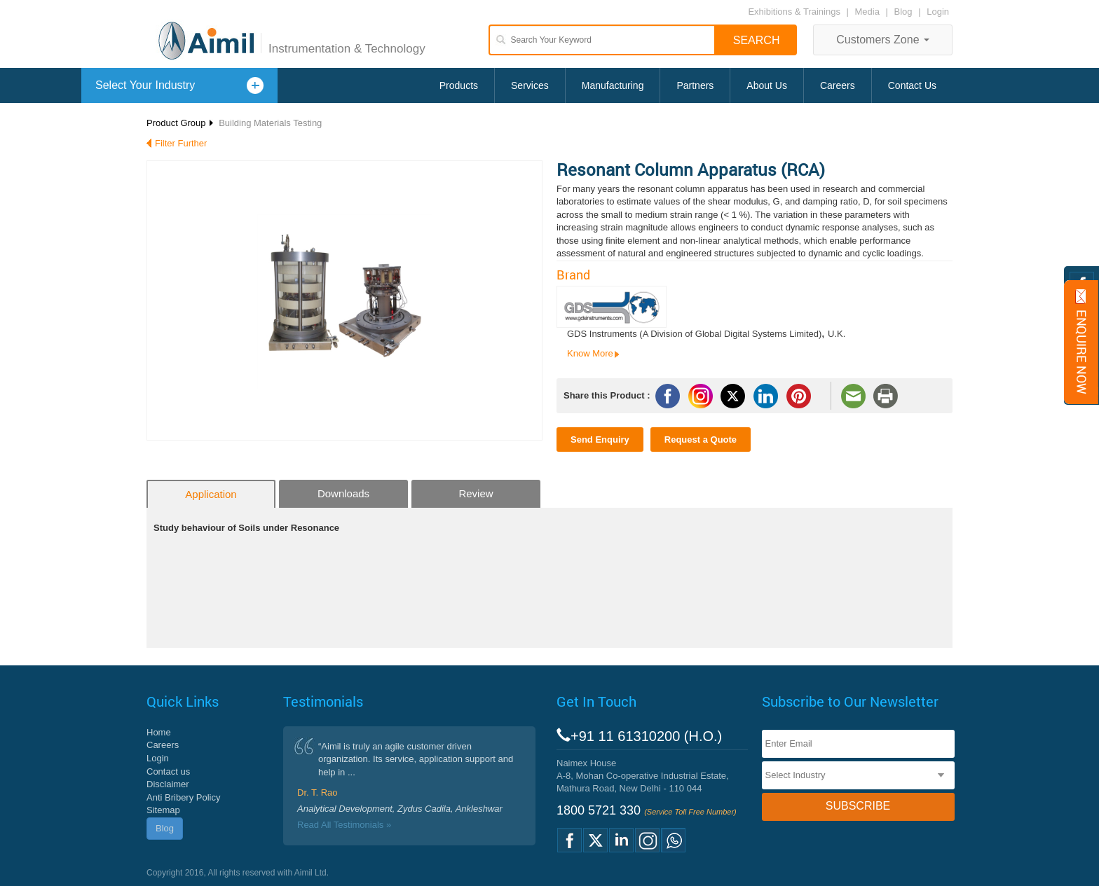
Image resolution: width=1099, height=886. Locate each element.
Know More (590, 353)
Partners (695, 85)
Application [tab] (210, 494)
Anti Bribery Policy (183, 797)
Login (938, 11)
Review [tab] (475, 493)
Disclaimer (167, 784)
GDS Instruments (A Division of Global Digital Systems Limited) (694, 333)
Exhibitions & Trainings (794, 11)
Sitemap (163, 810)
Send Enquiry (600, 439)
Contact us (168, 771)
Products (458, 85)
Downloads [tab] (343, 493)
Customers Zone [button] (882, 40)
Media (868, 11)
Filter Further (181, 143)
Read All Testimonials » (344, 824)
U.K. (836, 333)
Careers (837, 85)
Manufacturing (613, 85)
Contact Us (912, 85)
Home (158, 732)
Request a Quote (700, 439)
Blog (903, 11)
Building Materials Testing (270, 123)
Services (530, 85)
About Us (766, 85)
